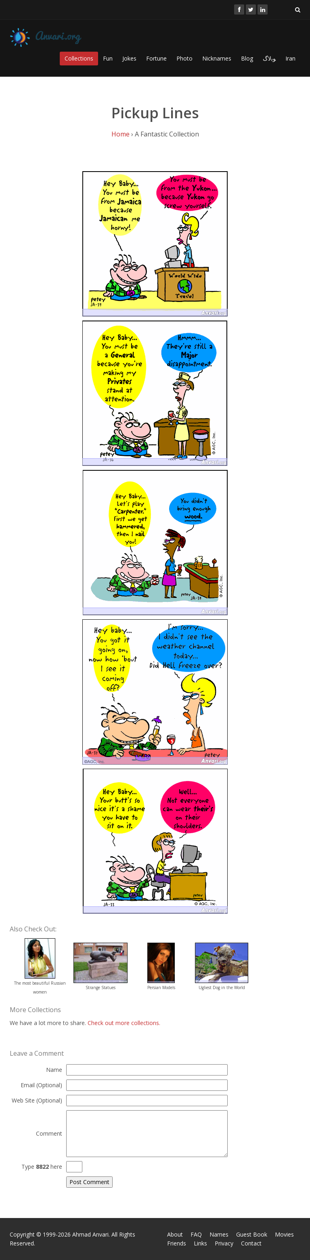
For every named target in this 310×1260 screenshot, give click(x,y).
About (175, 1234)
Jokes (129, 58)
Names (218, 1234)
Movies (284, 1234)
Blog (247, 58)
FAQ (196, 1234)
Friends (176, 1243)
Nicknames (216, 58)
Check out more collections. (124, 1023)
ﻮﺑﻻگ (269, 58)
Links (200, 1243)
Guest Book (251, 1234)
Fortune (156, 58)
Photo (184, 58)
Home (120, 134)
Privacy (224, 1243)
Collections (79, 58)
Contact (251, 1243)
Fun (108, 58)
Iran (290, 58)
